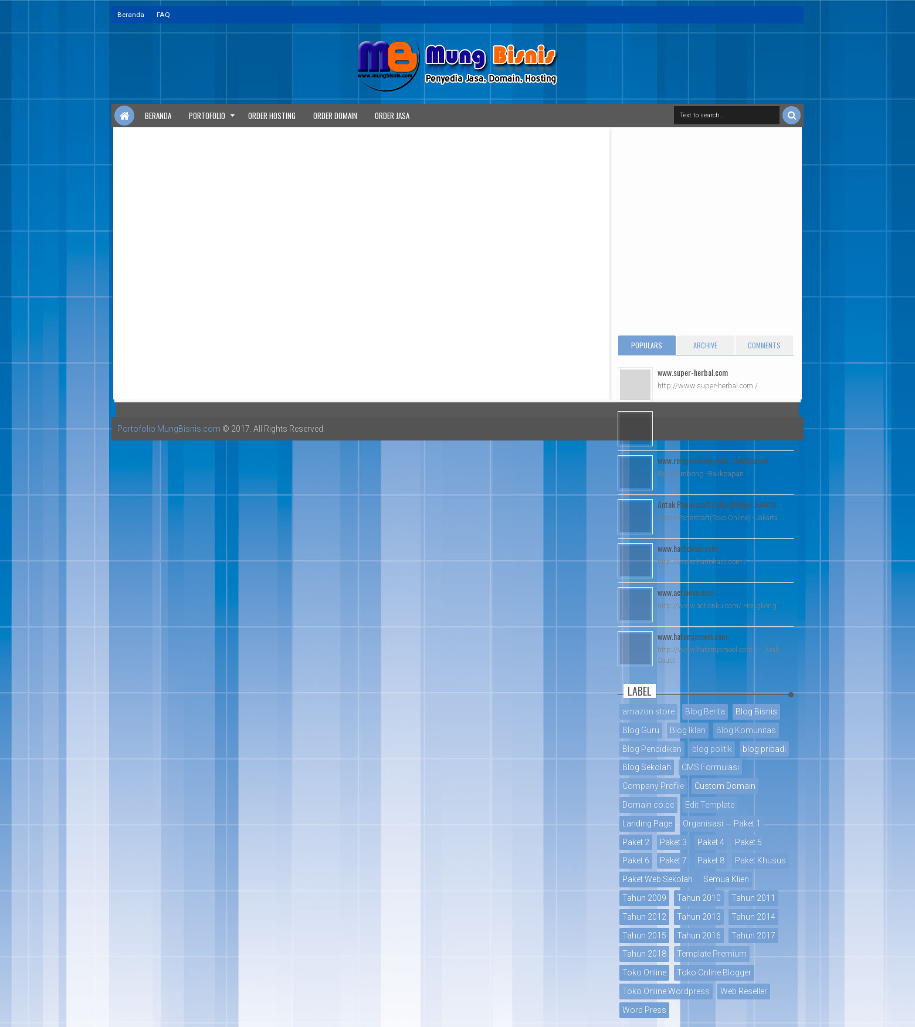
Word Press (644, 1010)
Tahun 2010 (699, 898)
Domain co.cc (648, 804)
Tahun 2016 (699, 935)
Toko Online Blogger (714, 972)
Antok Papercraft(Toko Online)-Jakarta (717, 504)
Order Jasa (392, 115)
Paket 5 (748, 842)
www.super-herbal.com (693, 372)
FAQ (163, 15)
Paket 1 (747, 823)
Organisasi (703, 823)
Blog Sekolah (646, 767)
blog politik (712, 749)
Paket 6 (635, 860)
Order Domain (335, 115)
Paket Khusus (760, 860)
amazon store (648, 711)
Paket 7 (673, 860)
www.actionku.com (686, 592)
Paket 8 (710, 860)
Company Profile (653, 786)
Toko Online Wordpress (666, 991)
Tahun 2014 (753, 916)
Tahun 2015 (644, 935)
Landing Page (647, 823)
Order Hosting (272, 115)
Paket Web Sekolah (657, 879)
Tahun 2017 (753, 935)
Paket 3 (673, 842)
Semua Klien (726, 879)
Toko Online (644, 972)
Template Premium (712, 953)
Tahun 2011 (753, 898)
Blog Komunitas (746, 730)
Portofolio (207, 115)
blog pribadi (764, 749)
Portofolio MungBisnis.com (169, 428)
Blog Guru (640, 730)
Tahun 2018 (644, 953)
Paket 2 (635, 842)
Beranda (130, 15)
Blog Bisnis (756, 711)
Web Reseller (743, 991)
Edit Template (709, 804)
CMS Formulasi (710, 767)
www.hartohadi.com (687, 548)
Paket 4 (710, 842)
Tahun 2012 (644, 916)
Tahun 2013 (699, 916)
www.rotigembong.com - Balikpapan (713, 460)
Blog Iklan (688, 730)
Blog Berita (705, 711)
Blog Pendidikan (652, 749)
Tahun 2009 (644, 898)
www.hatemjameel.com (692, 636)
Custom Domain (724, 786)
